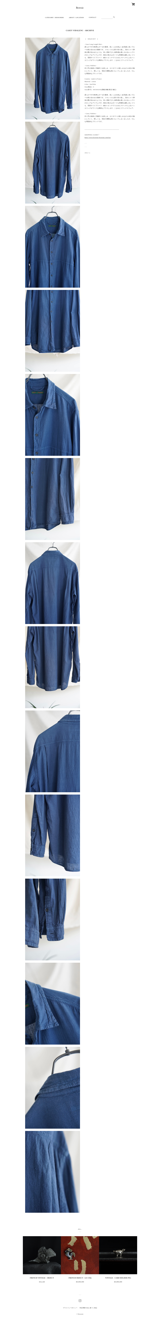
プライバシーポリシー (70, 1308)
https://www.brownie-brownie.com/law (98, 137)
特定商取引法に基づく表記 (88, 1308)
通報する (87, 153)
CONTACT (92, 17)
